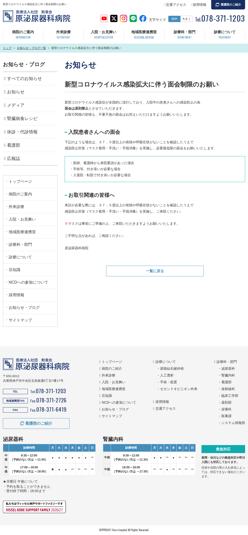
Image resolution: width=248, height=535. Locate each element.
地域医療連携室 (144, 35)
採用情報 (199, 5)
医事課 (226, 416)
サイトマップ (20, 320)
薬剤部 (226, 402)
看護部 (13, 145)
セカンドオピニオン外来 (178, 389)
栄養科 (226, 409)
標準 (174, 19)
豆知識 (14, 270)
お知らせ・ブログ (24, 307)
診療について (224, 35)
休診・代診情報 (22, 131)
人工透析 (167, 375)
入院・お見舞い (103, 35)
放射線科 (228, 389)
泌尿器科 (228, 368)
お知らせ (15, 91)
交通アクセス (176, 5)
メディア (15, 105)
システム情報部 (233, 423)
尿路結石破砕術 (172, 368)
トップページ (20, 181)
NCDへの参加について (28, 282)
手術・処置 (168, 382)
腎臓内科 (228, 375)
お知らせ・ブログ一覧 (31, 48)
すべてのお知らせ (24, 78)
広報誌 (13, 158)
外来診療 (63, 35)
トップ (7, 48)
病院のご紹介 (112, 368)
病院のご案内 (23, 35)
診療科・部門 (184, 35)
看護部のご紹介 (231, 4)
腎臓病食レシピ (22, 118)
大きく (186, 19)
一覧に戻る (155, 271)
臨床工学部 (229, 396)
